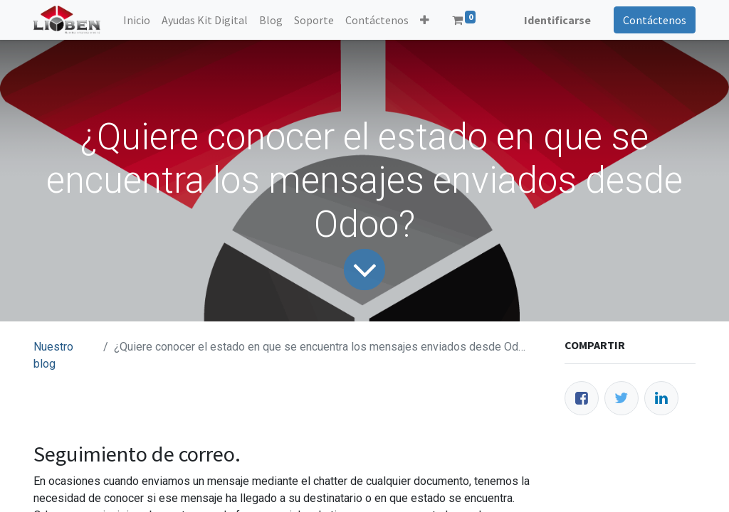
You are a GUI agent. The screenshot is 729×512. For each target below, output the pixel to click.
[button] (424, 20)
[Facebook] (582, 398)
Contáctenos (654, 20)
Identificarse (557, 20)
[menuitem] (136, 20)
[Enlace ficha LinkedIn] (661, 398)
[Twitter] (621, 398)
